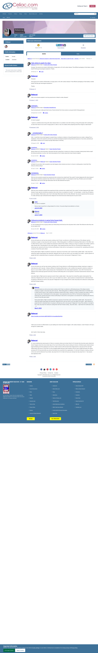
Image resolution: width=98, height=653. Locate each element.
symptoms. (34, 147)
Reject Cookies (20, 650)
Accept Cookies (9, 650)
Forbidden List (78, 407)
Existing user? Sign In (82, 6)
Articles (4, 13)
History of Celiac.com (57, 398)
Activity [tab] (44, 53)
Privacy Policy (43, 373)
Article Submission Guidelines (59, 404)
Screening (78, 394)
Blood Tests (78, 398)
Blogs (20, 13)
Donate (31, 418)
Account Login (32, 401)
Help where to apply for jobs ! (67, 58)
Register (31, 398)
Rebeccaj (30, 58)
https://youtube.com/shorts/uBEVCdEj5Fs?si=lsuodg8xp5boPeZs (46, 316)
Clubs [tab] (78, 53)
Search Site (55, 413)
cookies (23, 647)
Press (54, 391)
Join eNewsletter (55, 418)
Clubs (25, 13)
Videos (15, 13)
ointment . (77, 58)
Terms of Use (32, 404)
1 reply (41, 71)
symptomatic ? (37, 133)
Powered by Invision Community (49, 376)
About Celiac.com (33, 13)
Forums (10, 13)
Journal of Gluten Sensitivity (35, 413)
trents (36, 202)
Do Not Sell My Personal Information (60, 410)
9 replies (42, 155)
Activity (41, 13)
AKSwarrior (30, 233)
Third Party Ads (56, 401)
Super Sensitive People (55, 149)
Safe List (77, 404)
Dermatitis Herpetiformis (50, 107)
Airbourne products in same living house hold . (50, 58)
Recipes (31, 410)
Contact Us (50, 373)
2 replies (45, 112)
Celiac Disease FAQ (79, 385)
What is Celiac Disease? (80, 388)
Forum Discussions (33, 388)
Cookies (56, 373)
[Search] (79, 14)
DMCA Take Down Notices (58, 407)
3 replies (42, 229)
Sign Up (92, 6)
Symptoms (78, 391)
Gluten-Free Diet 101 (80, 401)
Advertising (55, 394)
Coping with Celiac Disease (50, 64)
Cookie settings (35, 647)
